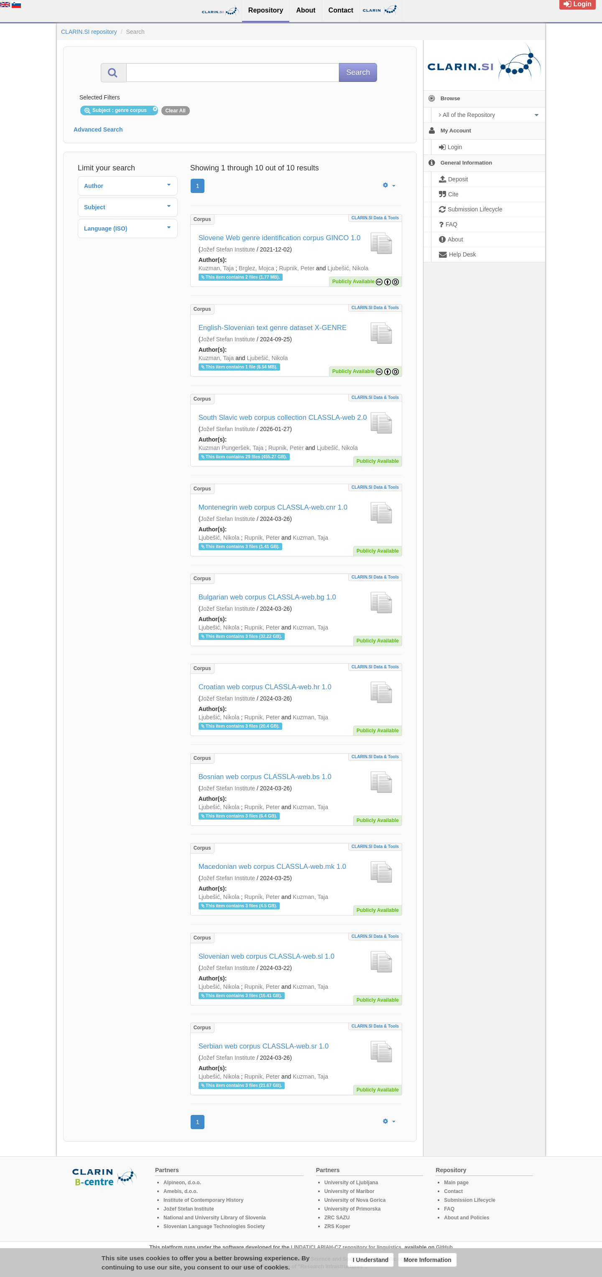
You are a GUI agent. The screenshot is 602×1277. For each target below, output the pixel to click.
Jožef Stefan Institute (227, 249)
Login (578, 4)
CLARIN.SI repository (89, 31)
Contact (453, 1191)
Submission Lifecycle (469, 1200)
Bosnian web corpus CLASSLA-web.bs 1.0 (265, 777)
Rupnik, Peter (296, 268)
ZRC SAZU (337, 1218)
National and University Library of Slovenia (214, 1218)
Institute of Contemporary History (203, 1200)
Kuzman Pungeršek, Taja (231, 447)
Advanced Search (98, 129)
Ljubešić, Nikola (347, 268)
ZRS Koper (337, 1226)
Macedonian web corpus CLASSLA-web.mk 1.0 (273, 867)
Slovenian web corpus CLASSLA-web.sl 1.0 (267, 956)
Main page (456, 1183)
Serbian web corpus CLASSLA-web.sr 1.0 (264, 1046)
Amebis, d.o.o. (180, 1191)
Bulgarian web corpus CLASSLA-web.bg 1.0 (267, 597)
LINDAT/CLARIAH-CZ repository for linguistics (346, 1247)
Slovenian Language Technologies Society (214, 1226)
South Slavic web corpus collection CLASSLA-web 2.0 (283, 417)
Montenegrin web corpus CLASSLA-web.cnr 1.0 (273, 507)
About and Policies (466, 1218)
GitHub (444, 1247)
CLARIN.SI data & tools (375, 218)
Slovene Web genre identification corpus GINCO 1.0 (280, 238)
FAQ (449, 1209)
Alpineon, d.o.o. (182, 1183)
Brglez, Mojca (256, 268)
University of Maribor (349, 1191)
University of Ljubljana (351, 1183)
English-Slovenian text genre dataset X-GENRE (273, 328)
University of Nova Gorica (355, 1200)
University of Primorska (352, 1209)
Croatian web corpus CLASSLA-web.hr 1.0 (265, 687)
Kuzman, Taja (216, 268)
